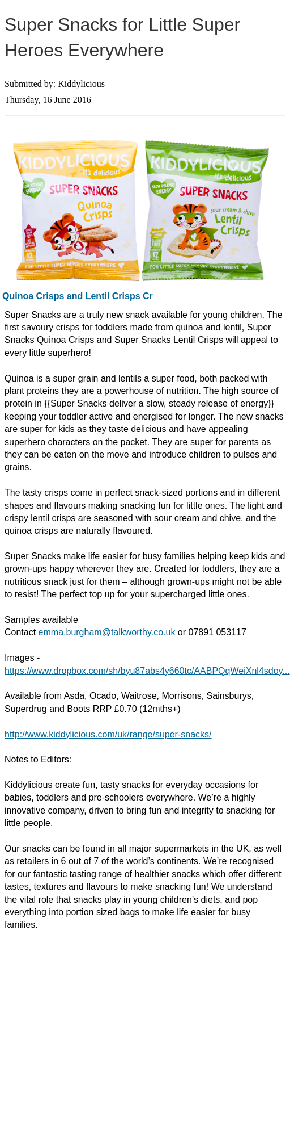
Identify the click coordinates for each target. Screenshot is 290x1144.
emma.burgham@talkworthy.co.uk (107, 632)
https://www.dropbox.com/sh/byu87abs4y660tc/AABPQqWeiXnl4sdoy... (147, 671)
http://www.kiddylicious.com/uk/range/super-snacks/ (108, 734)
